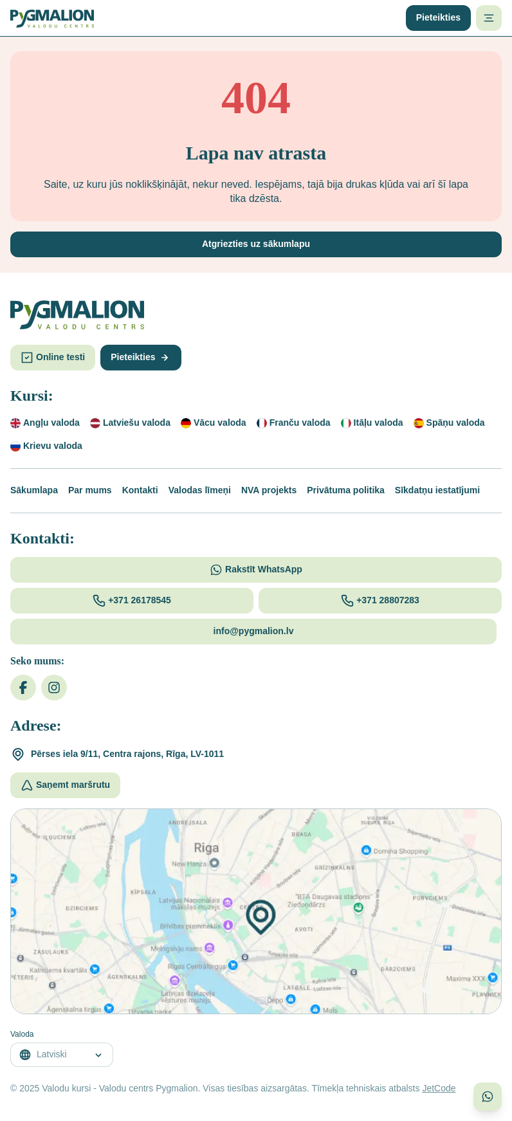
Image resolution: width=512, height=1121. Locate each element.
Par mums (90, 490)
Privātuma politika (346, 490)
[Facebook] (23, 687)
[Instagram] (54, 687)
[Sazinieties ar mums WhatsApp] (487, 1096)
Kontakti (140, 490)
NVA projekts (269, 490)
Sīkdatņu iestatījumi (437, 490)
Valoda (21, 1034)
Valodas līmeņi (200, 490)
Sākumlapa (34, 490)
